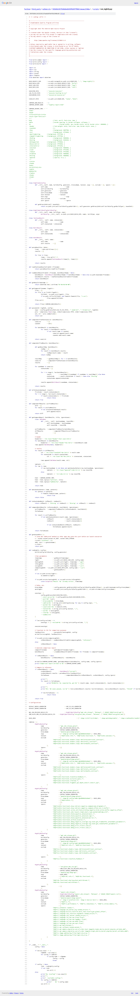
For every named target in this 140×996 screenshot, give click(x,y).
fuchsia (27, 9)
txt (132, 993)
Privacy (16, 993)
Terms (21, 993)
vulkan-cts (46, 9)
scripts (96, 9)
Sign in (136, 3)
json (136, 993)
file (62, 13)
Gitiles (11, 993)
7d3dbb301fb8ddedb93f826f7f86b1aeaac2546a (71, 9)
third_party (36, 9)
